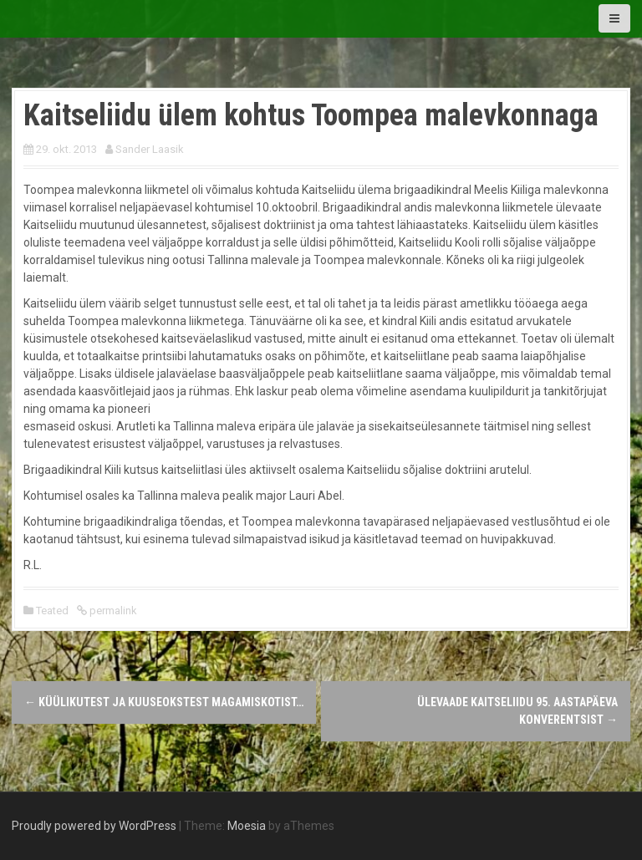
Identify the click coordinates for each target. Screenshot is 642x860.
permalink (112, 610)
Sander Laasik (149, 149)
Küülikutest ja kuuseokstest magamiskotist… (163, 702)
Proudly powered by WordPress (94, 825)
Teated (52, 610)
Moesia (246, 825)
